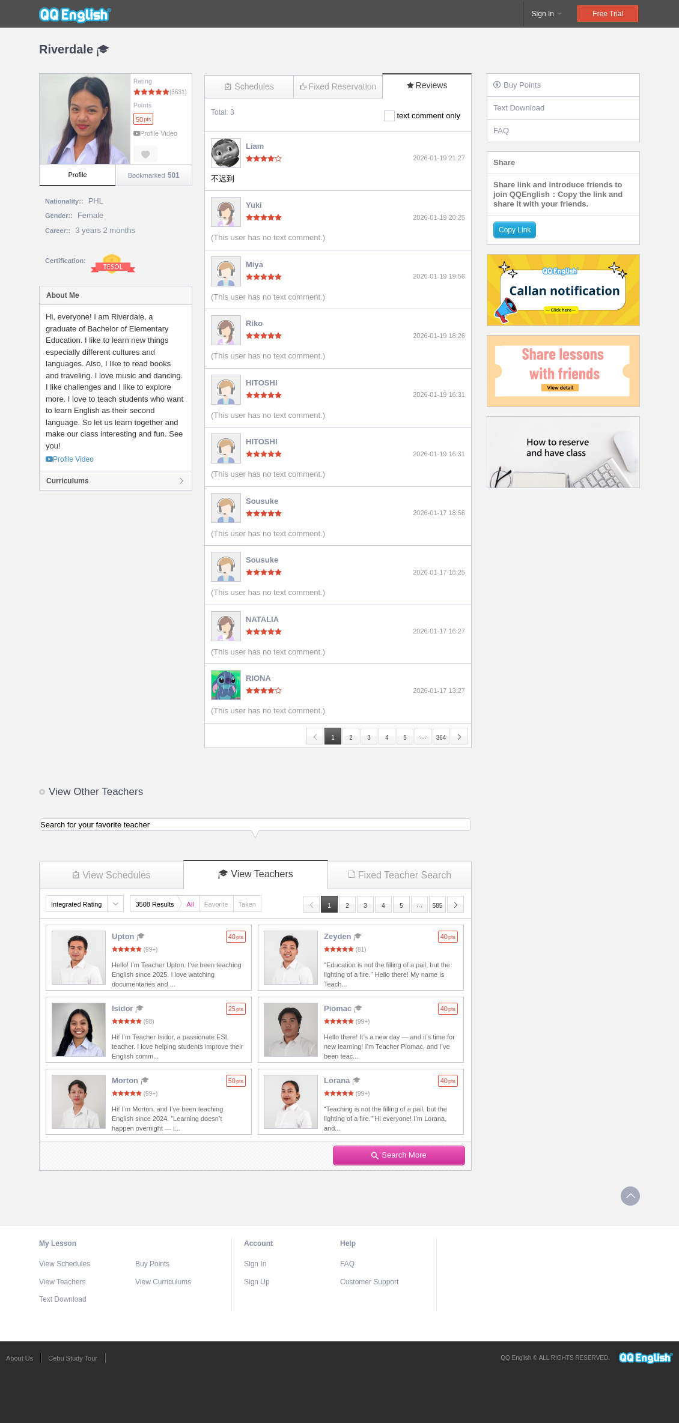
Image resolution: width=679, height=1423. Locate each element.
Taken (247, 904)
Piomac (343, 1008)
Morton (130, 1080)
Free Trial (607, 14)
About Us (19, 1358)
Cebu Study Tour (72, 1358)
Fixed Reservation (338, 86)
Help (348, 1243)
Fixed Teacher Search (399, 875)
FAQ (501, 130)
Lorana (342, 1080)
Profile (77, 174)
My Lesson (57, 1243)
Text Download (518, 107)
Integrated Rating (76, 904)
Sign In (548, 14)
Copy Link (515, 230)
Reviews (427, 85)
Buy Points (517, 84)
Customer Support (369, 1282)
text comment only (429, 115)
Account (258, 1243)
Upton (128, 936)
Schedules (248, 86)
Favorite (216, 904)
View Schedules (111, 875)
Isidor (128, 1008)
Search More (398, 1154)
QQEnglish (75, 13)
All (190, 904)
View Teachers (255, 874)
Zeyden (343, 936)
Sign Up (257, 1282)
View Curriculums (163, 1282)
